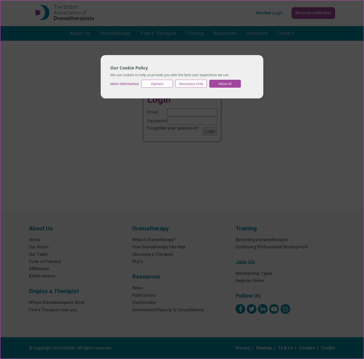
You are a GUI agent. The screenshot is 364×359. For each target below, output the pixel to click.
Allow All (225, 83)
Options (157, 83)
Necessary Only (191, 83)
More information (124, 83)
